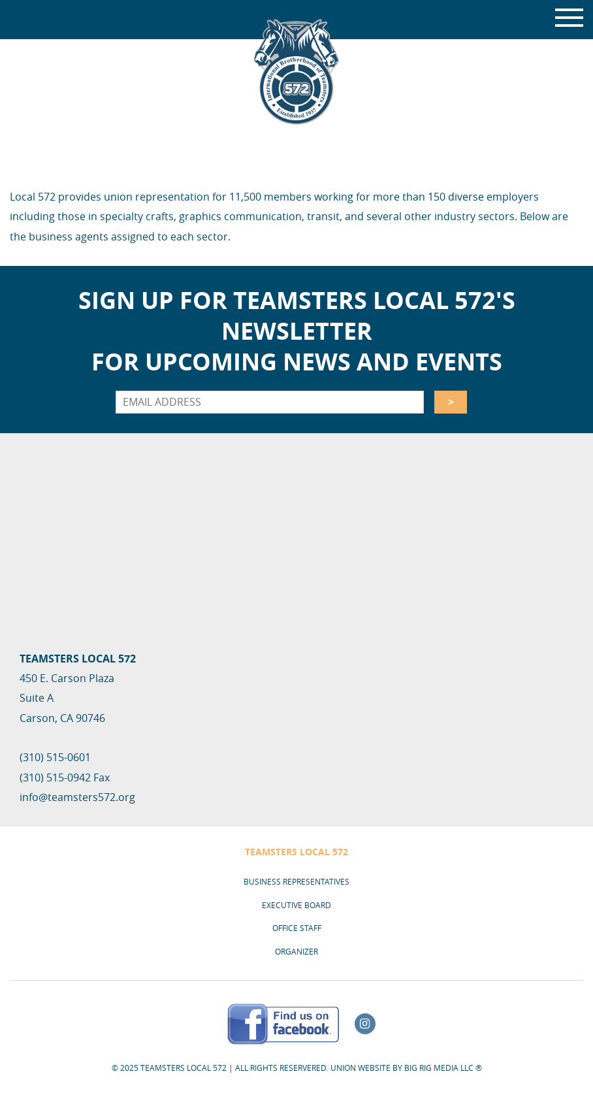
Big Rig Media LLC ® (443, 1067)
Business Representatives (296, 881)
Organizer (296, 951)
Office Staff (296, 928)
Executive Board (296, 905)
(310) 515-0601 (55, 757)
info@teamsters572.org (77, 797)
